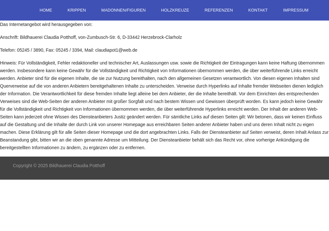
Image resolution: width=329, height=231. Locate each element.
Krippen (76, 10)
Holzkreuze (175, 10)
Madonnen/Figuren (123, 10)
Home (46, 10)
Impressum (295, 10)
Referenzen (219, 10)
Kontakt (258, 10)
